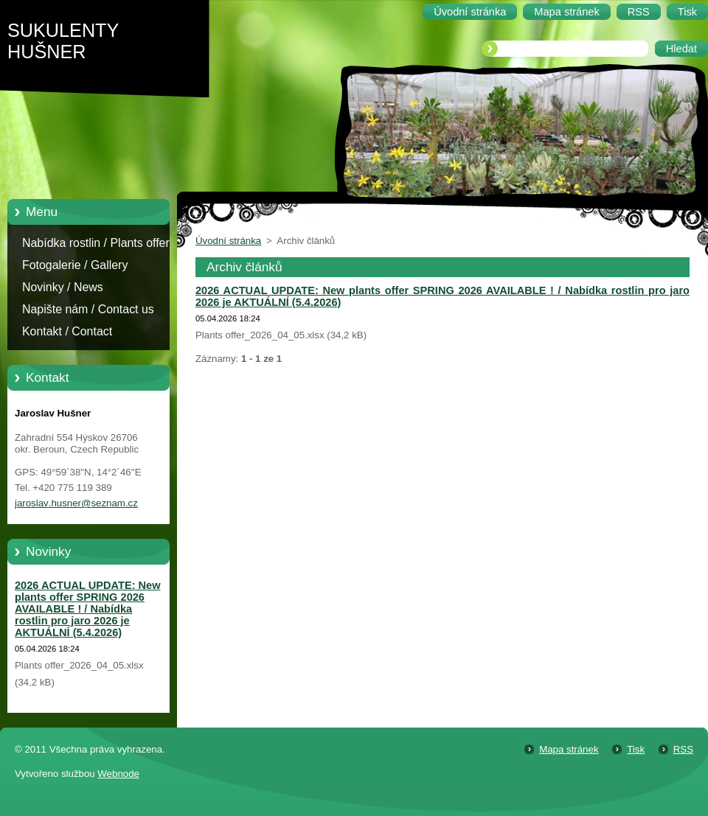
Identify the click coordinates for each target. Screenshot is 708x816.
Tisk (636, 749)
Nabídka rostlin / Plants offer (96, 243)
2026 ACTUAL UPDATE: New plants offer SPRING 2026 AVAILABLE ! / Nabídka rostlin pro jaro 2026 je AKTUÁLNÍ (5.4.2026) (88, 608)
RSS (683, 749)
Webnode (118, 773)
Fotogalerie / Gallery (75, 265)
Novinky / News (62, 287)
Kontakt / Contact (67, 331)
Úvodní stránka (228, 240)
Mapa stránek (568, 749)
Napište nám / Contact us (88, 309)
